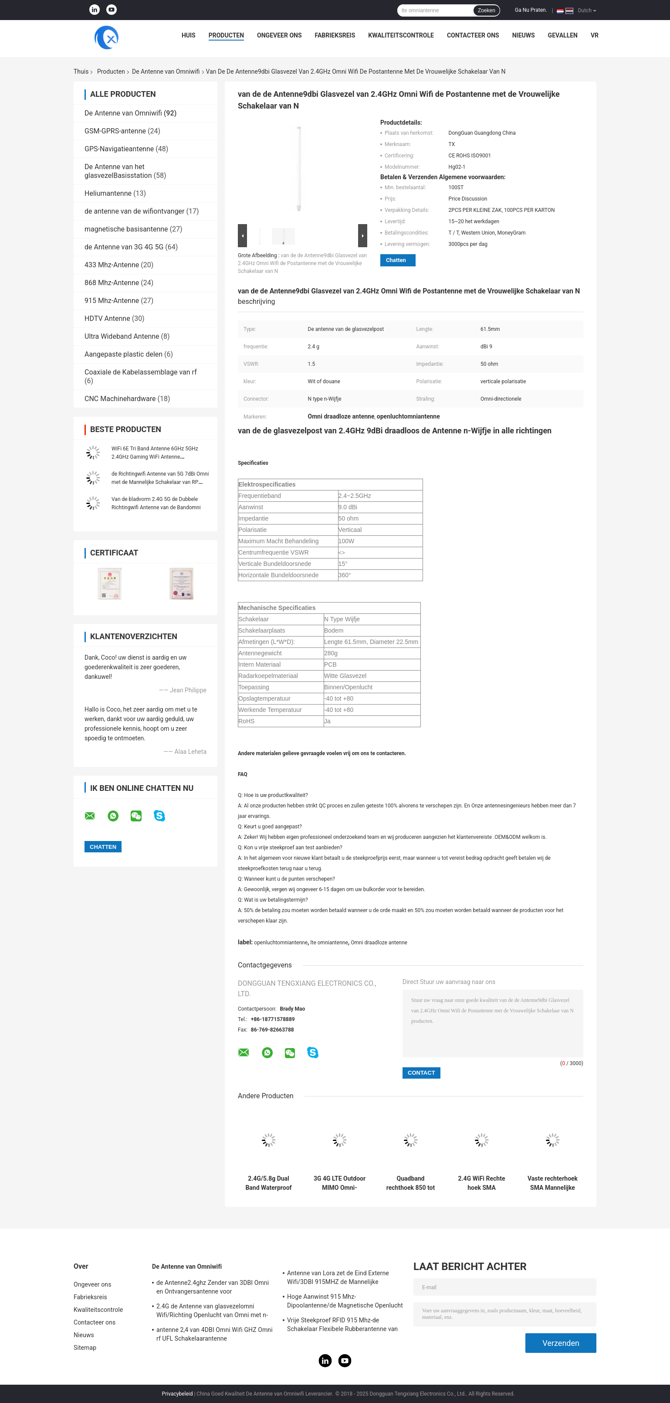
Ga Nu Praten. (531, 10)
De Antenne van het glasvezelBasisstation (118, 171)
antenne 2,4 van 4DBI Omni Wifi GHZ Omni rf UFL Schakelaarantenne (214, 1334)
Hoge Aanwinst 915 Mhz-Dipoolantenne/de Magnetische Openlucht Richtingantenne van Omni (345, 1302)
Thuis (81, 71)
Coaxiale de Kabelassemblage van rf (141, 372)
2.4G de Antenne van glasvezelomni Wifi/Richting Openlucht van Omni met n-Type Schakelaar (212, 1312)
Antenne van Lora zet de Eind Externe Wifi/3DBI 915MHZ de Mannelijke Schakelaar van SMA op (338, 1279)
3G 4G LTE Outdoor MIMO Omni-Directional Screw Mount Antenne (339, 1183)
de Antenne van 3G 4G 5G (124, 247)
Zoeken (486, 10)
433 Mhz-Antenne (112, 265)
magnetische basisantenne (126, 229)
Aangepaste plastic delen (123, 354)
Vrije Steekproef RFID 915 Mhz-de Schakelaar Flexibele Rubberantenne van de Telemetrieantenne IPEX (342, 1326)
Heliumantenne (108, 193)
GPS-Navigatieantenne (119, 149)
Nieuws (523, 35)
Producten (226, 35)
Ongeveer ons (279, 35)
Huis (189, 35)
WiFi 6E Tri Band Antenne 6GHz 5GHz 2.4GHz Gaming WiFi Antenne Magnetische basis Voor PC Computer (156, 457)
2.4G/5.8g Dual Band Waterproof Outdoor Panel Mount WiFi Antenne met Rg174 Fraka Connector (268, 1183)
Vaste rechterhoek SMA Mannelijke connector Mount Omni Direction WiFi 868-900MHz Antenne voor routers (553, 1183)
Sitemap (85, 1347)
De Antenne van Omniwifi (166, 71)
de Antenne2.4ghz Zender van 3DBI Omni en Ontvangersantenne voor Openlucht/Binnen (212, 1288)
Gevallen (563, 35)
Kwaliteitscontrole (401, 35)
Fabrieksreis (335, 35)
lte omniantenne (329, 943)
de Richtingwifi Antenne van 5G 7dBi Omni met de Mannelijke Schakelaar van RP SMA (160, 482)
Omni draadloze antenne (379, 943)
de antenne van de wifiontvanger (135, 211)
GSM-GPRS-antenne (115, 131)
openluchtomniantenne (281, 943)
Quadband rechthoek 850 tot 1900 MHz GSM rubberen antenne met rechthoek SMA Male (410, 1183)
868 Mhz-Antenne (112, 283)
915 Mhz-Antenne (112, 300)
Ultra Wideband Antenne (122, 336)
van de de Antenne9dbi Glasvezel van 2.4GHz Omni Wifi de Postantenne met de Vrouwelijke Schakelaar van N (302, 263)
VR (595, 35)
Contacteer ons (473, 35)
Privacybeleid (177, 1394)
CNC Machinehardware (120, 399)
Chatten (396, 260)
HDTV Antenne (107, 318)
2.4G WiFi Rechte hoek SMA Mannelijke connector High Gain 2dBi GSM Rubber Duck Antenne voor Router (481, 1183)
